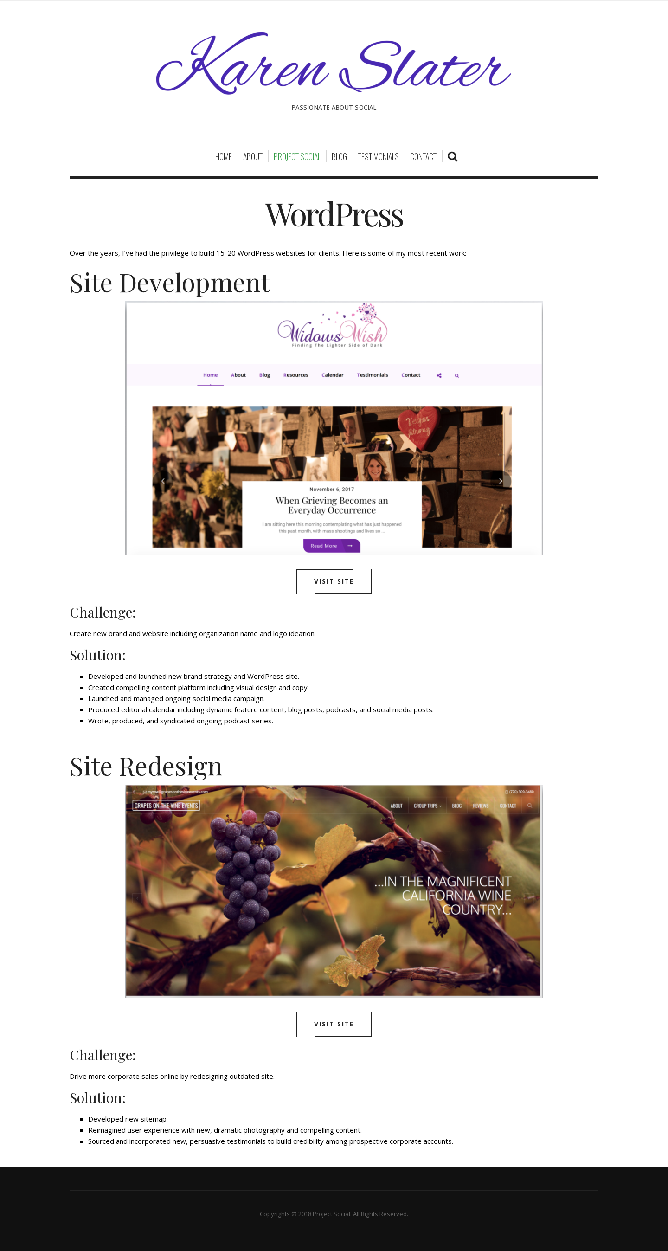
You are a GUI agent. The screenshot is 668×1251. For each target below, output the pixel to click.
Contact (423, 156)
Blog (339, 156)
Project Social (297, 156)
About (253, 156)
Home (223, 156)
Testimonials (378, 156)
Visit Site (334, 581)
